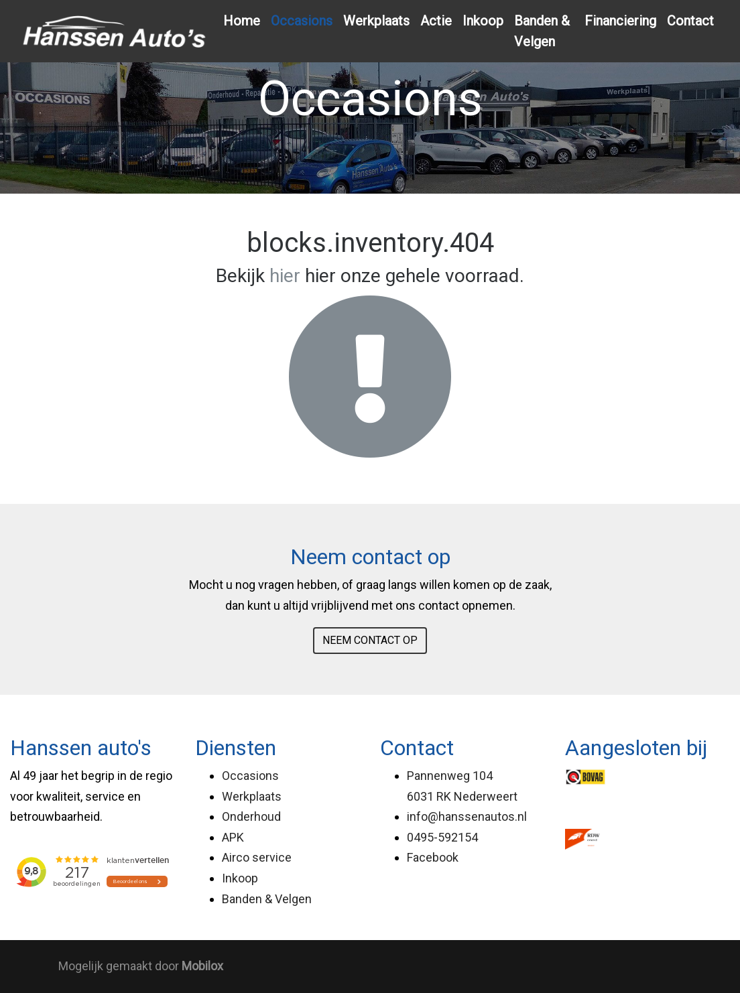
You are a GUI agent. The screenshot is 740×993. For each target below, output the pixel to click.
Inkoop (482, 21)
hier (284, 276)
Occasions (301, 21)
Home (241, 21)
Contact (690, 21)
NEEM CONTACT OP (370, 640)
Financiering (620, 21)
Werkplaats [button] (376, 21)
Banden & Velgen (542, 31)
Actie (436, 21)
